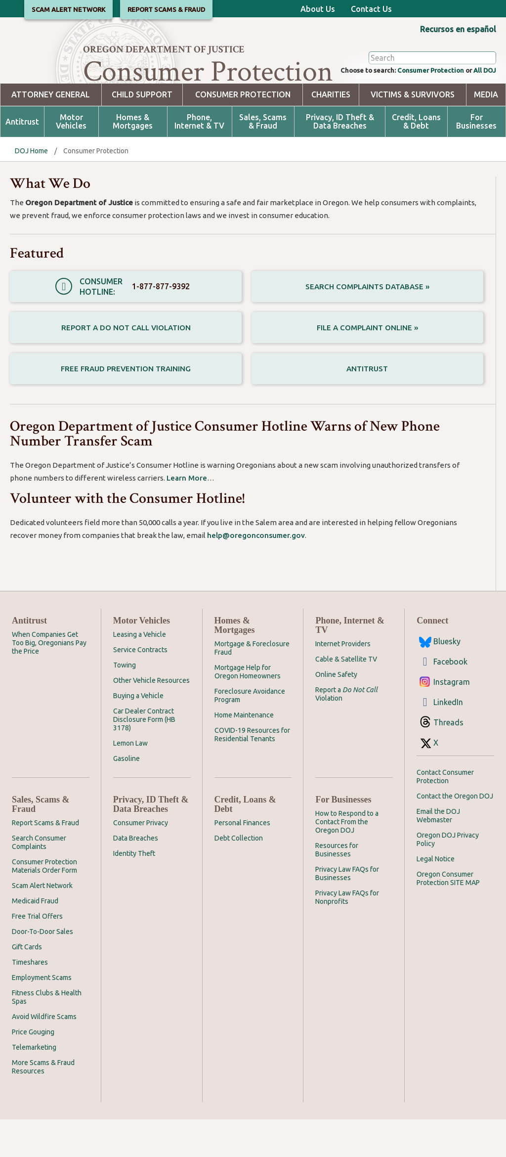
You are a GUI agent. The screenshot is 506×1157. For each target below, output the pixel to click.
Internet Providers (343, 681)
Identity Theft (134, 891)
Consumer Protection (417, 106)
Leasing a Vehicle (139, 672)
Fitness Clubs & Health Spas (47, 1034)
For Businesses (476, 159)
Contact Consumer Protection (445, 814)
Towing (124, 703)
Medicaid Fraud (35, 938)
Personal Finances (242, 860)
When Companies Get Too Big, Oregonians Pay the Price (49, 680)
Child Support (142, 132)
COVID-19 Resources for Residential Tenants (252, 772)
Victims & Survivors (413, 132)
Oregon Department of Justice (164, 49)
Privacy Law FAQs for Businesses (347, 911)
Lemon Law (130, 781)
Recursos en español (458, 29)
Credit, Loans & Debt (416, 159)
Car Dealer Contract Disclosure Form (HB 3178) (144, 757)
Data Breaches (135, 876)
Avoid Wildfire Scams (44, 1054)
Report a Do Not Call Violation (125, 365)
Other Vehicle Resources (151, 718)
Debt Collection (238, 876)
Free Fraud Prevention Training (126, 406)
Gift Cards (27, 984)
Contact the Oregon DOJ (455, 834)
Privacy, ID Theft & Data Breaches (340, 159)
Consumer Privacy (140, 860)
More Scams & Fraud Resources (43, 1104)
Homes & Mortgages (133, 159)
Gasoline (126, 796)
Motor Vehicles (71, 159)
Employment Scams (42, 1015)
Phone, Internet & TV (199, 159)
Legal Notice (436, 896)
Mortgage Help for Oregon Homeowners (247, 709)
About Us (317, 8)
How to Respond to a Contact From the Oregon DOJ (347, 859)
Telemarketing (34, 1085)
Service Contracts (140, 687)
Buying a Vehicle (138, 733)
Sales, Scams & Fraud (263, 159)
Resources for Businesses (336, 887)
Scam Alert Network (42, 923)
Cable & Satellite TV (346, 697)
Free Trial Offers (37, 954)
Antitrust (22, 159)
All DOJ (482, 106)
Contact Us (371, 8)
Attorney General (50, 132)
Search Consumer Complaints (39, 880)
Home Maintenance (244, 752)
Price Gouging (33, 1069)
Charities (330, 132)
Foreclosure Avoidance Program (249, 733)
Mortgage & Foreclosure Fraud (252, 685)
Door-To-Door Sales (42, 969)
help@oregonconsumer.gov (256, 573)
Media (486, 132)
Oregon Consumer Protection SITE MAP (448, 916)
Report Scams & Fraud (45, 860)
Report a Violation (346, 731)
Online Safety (336, 712)
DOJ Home (31, 188)
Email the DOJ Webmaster (438, 853)
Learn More (187, 515)
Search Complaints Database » (367, 324)
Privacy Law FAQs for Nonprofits (347, 935)
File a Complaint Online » (367, 365)
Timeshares (30, 1000)
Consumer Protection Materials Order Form (44, 903)
